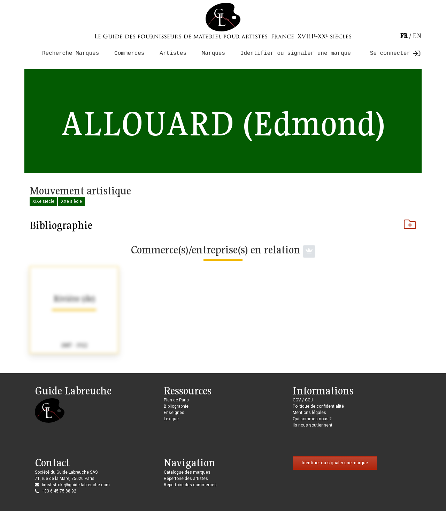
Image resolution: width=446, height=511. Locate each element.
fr (404, 36)
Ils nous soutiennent (312, 425)
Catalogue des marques (187, 472)
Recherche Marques (70, 53)
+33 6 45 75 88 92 (59, 491)
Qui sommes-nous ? (312, 418)
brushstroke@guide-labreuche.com (76, 484)
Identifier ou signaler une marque (295, 53)
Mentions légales (309, 412)
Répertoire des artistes (186, 478)
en (417, 36)
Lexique (171, 418)
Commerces (129, 53)
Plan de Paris (176, 400)
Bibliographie (223, 225)
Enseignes (174, 412)
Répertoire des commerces (190, 484)
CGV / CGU (303, 400)
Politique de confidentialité (318, 406)
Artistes (173, 53)
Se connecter (395, 53)
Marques (213, 53)
